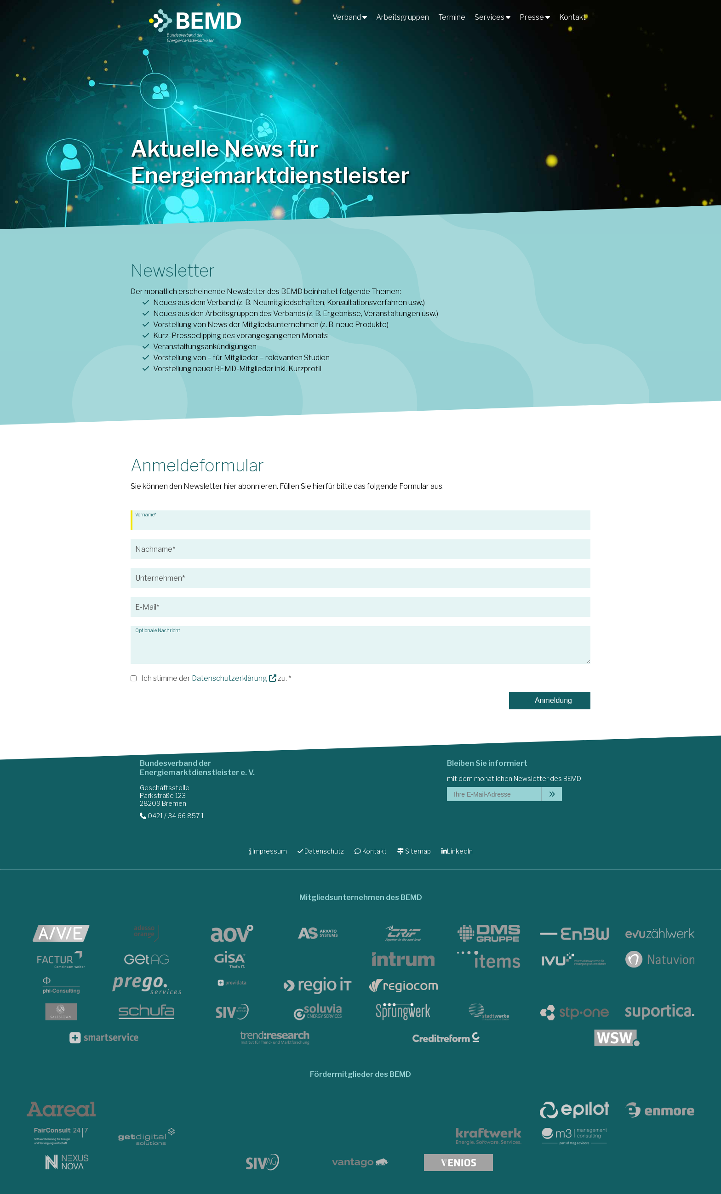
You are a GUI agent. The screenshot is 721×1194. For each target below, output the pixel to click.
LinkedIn (457, 851)
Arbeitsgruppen (402, 17)
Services (492, 17)
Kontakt (572, 17)
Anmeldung (549, 700)
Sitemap (414, 851)
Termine (451, 17)
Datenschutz (321, 851)
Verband (349, 17)
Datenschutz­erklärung (229, 678)
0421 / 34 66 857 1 (172, 816)
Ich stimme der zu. (214, 678)
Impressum (268, 851)
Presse (535, 17)
